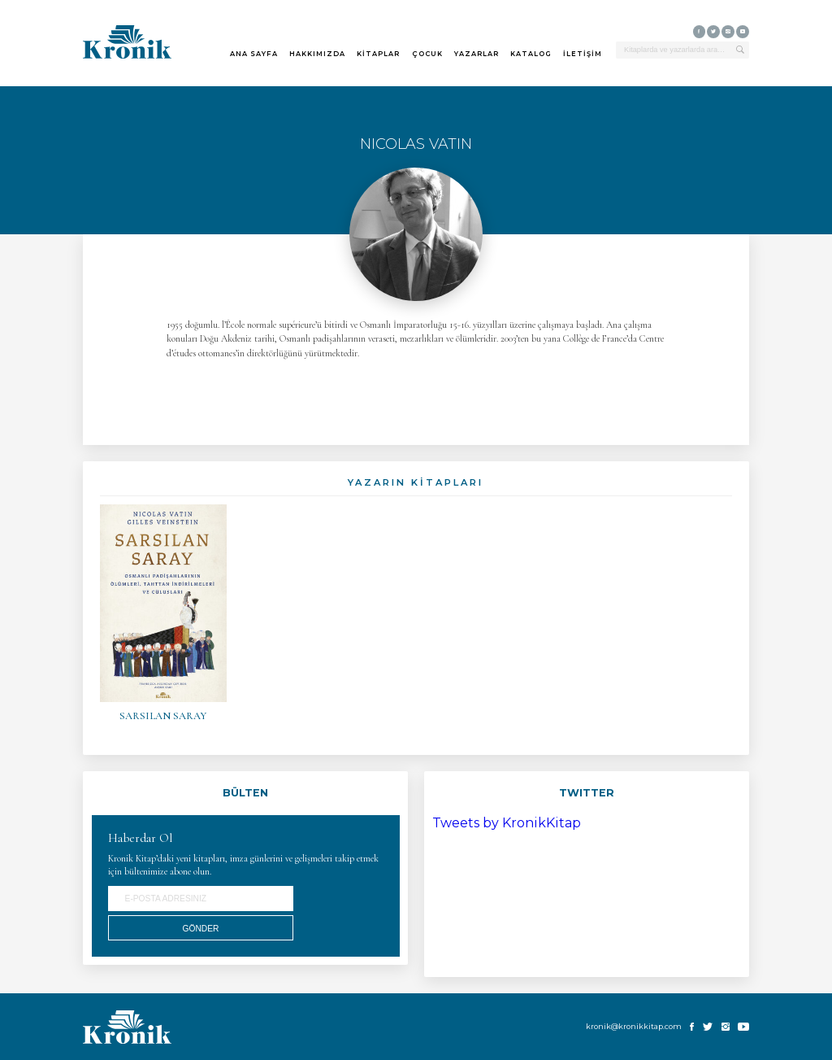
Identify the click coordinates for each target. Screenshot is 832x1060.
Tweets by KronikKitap (506, 823)
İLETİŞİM (582, 54)
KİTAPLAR (378, 54)
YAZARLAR (476, 54)
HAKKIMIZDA (317, 54)
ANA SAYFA (254, 54)
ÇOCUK (427, 54)
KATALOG (531, 54)
